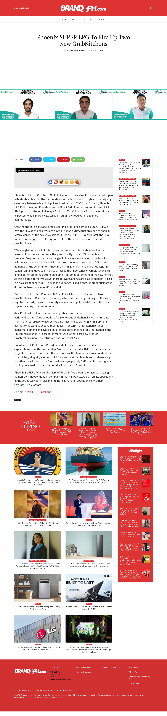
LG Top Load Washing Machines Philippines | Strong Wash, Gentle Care (129, 267)
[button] (150, 8)
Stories (121, 160)
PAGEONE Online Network (75, 50)
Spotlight (17, 401)
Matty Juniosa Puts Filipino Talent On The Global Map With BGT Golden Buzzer (128, 201)
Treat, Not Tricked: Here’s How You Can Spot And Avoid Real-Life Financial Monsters (130, 525)
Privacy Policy (134, 677)
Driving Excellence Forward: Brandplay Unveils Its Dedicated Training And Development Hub (129, 485)
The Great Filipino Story (127, 196)
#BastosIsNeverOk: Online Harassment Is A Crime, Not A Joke (130, 536)
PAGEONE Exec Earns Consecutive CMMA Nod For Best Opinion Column (129, 512)
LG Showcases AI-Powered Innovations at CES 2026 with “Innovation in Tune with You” (129, 299)
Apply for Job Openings (84, 672)
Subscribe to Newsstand (111, 672)
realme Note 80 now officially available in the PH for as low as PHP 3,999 (129, 283)
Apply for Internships (84, 677)
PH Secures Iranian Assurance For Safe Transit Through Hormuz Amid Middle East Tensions (129, 185)
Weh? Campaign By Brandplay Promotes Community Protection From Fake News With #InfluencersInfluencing (130, 575)
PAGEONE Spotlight (39, 393)
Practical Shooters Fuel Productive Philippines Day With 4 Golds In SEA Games (141, 432)
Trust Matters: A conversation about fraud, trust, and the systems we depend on (129, 217)
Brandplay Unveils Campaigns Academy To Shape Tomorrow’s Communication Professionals (130, 499)
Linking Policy (134, 688)
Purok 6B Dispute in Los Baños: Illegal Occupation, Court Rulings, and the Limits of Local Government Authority (130, 167)
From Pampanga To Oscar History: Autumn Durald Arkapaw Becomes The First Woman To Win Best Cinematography (129, 233)
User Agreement (135, 672)
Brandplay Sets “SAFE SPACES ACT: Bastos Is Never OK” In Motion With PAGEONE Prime (129, 548)
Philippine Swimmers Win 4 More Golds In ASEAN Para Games (114, 431)
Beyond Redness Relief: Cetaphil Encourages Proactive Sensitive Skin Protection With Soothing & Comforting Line (129, 317)
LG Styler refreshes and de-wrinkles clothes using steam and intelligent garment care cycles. (129, 251)
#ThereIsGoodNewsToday (127, 179)
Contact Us (54, 672)
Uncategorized (124, 245)
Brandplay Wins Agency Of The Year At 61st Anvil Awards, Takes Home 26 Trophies (130, 460)
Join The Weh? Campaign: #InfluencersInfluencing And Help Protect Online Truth (130, 561)
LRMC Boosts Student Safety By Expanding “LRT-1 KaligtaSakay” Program (129, 472)
